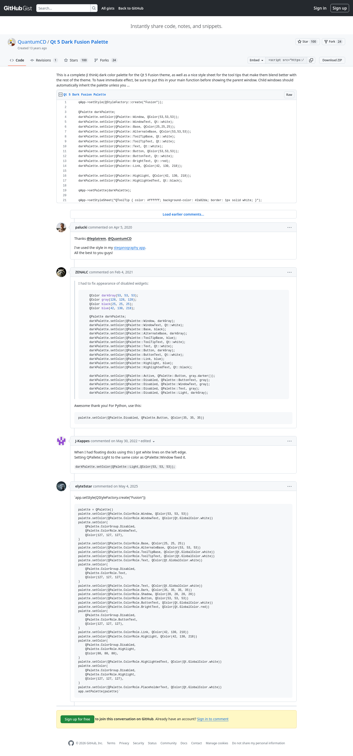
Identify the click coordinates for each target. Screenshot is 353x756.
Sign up (340, 8)
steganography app (129, 247)
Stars (76, 60)
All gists (107, 8)
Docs (183, 743)
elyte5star (83, 486)
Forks (105, 60)
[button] (311, 60)
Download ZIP (332, 60)
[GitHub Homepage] (71, 743)
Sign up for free (77, 719)
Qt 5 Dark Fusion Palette (79, 41)
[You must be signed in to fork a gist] (333, 41)
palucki (81, 227)
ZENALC (81, 272)
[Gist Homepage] (18, 8)
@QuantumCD (120, 238)
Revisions (44, 60)
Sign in (320, 8)
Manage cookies (217, 743)
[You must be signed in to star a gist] (307, 41)
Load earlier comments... (183, 214)
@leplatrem (96, 238)
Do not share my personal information (258, 743)
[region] (176, 151)
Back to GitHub (130, 8)
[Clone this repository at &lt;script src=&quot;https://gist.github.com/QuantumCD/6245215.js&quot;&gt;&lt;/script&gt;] (286, 60)
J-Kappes (82, 441)
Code (17, 60)
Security (138, 743)
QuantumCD (32, 41)
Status (152, 743)
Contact (196, 743)
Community (169, 743)
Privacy (124, 743)
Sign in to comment (212, 719)
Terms (111, 743)
